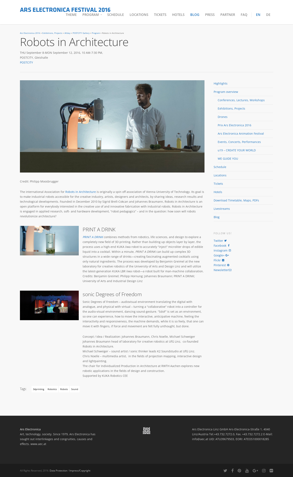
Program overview (226, 92)
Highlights (220, 83)
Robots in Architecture (80, 192)
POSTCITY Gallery (81, 33)
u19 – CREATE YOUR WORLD (237, 150)
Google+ (221, 255)
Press (210, 14)
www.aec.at (38, 444)
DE (268, 14)
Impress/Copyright (79, 470)
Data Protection (58, 470)
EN (258, 14)
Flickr (219, 260)
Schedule (115, 14)
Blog (194, 14)
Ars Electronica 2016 (30, 33)
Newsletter (223, 270)
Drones (222, 117)
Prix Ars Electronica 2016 (234, 125)
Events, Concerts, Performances (239, 142)
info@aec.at (200, 439)
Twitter (220, 241)
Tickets (160, 14)
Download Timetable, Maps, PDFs (236, 200)
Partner (227, 14)
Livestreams (222, 209)
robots (64, 389)
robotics (52, 389)
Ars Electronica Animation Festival (241, 133)
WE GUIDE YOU (228, 158)
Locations (139, 14)
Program (92, 14)
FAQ (244, 14)
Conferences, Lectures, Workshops (241, 100)
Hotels (178, 14)
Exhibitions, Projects (52, 33)
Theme (71, 14)
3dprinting (38, 389)
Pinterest (222, 265)
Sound (74, 389)
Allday (67, 33)
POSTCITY (26, 62)
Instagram (222, 250)
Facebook (222, 245)
